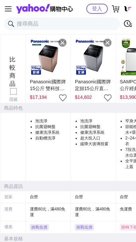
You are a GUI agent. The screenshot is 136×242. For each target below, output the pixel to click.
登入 (97, 8)
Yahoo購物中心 (44, 8)
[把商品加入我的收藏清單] (62, 97)
